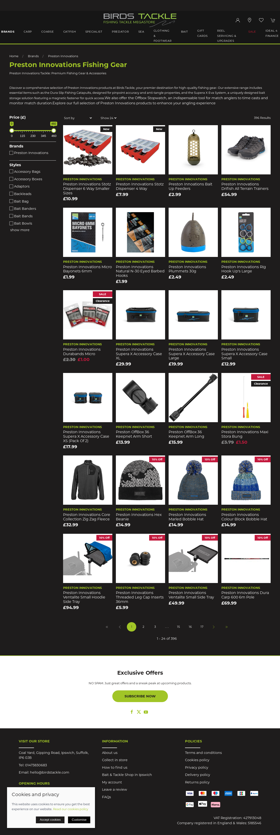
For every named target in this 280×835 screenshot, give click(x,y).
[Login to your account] (237, 20)
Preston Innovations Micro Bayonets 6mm (87, 269)
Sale (252, 31)
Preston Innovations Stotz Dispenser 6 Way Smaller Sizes (87, 188)
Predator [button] (120, 31)
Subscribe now (140, 696)
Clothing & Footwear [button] (163, 35)
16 (190, 626)
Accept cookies (50, 819)
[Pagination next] (213, 627)
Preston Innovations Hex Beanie (139, 516)
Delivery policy (197, 775)
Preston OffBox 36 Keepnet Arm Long (186, 434)
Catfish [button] (69, 31)
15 (178, 626)
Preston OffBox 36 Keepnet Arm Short (134, 434)
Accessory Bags (24, 171)
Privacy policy (196, 767)
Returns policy (197, 782)
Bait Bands (21, 216)
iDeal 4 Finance (272, 33)
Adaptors (19, 186)
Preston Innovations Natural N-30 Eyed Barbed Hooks (140, 271)
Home (14, 56)
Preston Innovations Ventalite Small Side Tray (191, 595)
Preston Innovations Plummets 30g (187, 269)
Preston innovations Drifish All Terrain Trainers (245, 186)
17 (202, 626)
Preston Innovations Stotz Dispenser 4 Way (140, 186)
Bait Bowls (20, 223)
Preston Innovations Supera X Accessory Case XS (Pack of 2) (86, 436)
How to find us (114, 767)
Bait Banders (22, 209)
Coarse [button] (47, 31)
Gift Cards (202, 33)
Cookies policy (197, 760)
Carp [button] (28, 31)
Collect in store (115, 760)
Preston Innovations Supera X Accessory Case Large (192, 353)
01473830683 (36, 765)
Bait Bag (19, 201)
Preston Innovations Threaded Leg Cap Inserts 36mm (140, 597)
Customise (79, 819)
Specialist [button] (93, 31)
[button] (261, 20)
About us (109, 753)
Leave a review (114, 789)
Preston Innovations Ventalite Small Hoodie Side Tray (84, 597)
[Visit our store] (249, 20)
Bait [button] (184, 31)
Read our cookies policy (70, 809)
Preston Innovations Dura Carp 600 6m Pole (245, 595)
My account (112, 782)
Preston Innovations (63, 56)
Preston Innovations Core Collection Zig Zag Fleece (86, 516)
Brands (33, 56)
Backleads (20, 194)
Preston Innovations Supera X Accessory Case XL (139, 353)
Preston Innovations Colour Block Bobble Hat (244, 516)
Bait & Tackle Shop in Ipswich (127, 775)
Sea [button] (141, 31)
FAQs (106, 797)
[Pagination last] (226, 627)
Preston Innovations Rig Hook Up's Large (243, 269)
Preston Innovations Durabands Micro (82, 351)
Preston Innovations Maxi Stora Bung (244, 434)
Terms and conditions (203, 753)
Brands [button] (7, 31)
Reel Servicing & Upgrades (226, 35)
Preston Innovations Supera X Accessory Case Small (244, 353)
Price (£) (17, 117)
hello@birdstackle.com (49, 772)
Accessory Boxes (25, 179)
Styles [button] (15, 165)
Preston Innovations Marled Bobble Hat (187, 516)
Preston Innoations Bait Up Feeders (190, 186)
